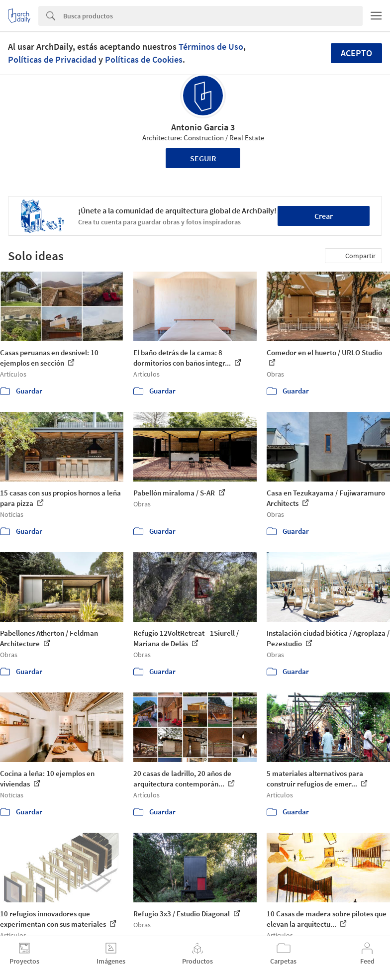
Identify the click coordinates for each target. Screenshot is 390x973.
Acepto (356, 53)
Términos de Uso (211, 46)
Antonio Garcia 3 (203, 127)
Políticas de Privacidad (52, 59)
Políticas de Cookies (144, 59)
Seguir (203, 158)
